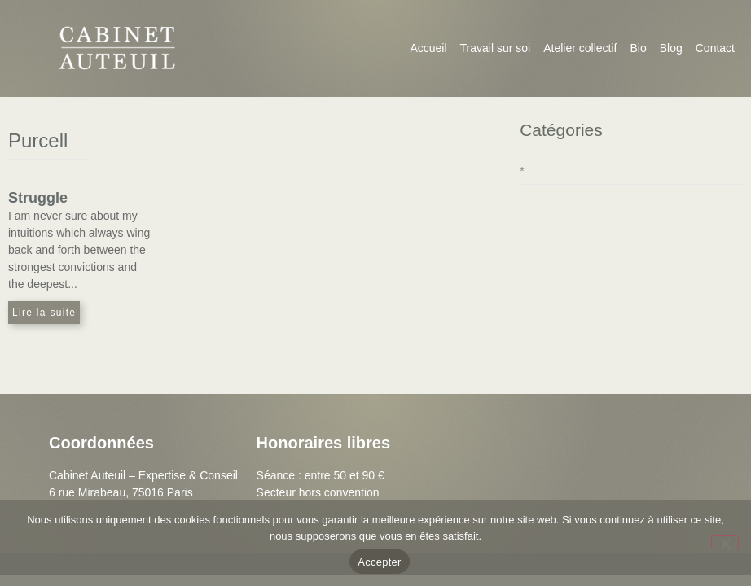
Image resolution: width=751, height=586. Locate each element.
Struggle (38, 198)
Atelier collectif (580, 48)
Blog (671, 48)
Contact (715, 48)
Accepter (379, 562)
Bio (638, 48)
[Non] (725, 542)
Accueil (428, 48)
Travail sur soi (495, 48)
